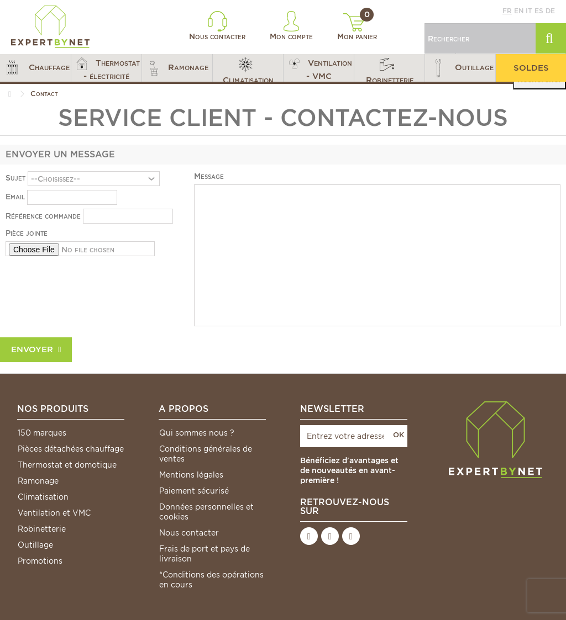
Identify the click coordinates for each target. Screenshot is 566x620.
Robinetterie (42, 528)
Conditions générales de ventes (205, 453)
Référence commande (43, 215)
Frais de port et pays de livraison (204, 553)
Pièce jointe (27, 233)
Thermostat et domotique (67, 464)
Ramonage (38, 480)
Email (15, 196)
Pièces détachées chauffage (71, 448)
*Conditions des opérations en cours (211, 579)
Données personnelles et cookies (206, 511)
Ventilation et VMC (54, 512)
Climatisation (43, 496)
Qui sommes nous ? (196, 432)
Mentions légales (191, 474)
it (529, 11)
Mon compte (291, 26)
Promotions (40, 561)
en (518, 11)
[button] (35, 68)
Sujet (15, 177)
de (550, 11)
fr (507, 11)
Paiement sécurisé (194, 490)
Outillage (35, 544)
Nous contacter (217, 26)
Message (209, 176)
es (538, 11)
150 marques (42, 432)
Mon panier (357, 27)
